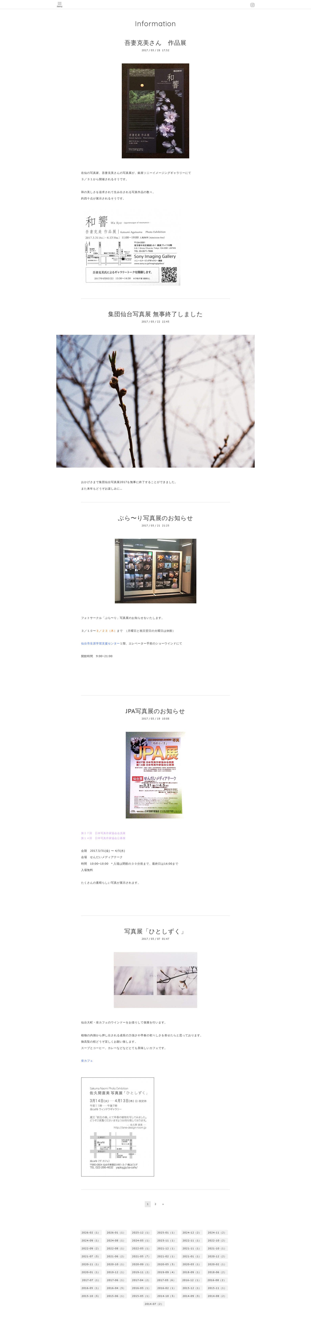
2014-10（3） (166, 1296)
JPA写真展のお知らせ (155, 711)
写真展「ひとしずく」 (155, 931)
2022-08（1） (116, 1248)
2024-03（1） (141, 1240)
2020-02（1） (217, 1264)
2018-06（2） (217, 1272)
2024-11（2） (217, 1232)
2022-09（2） (91, 1248)
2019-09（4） (166, 1272)
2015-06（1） (116, 1296)
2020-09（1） (141, 1264)
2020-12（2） (217, 1256)
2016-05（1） (91, 1288)
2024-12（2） (191, 1232)
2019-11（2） (141, 1272)
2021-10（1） (217, 1248)
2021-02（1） (166, 1256)
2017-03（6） (166, 1280)
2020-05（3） (166, 1264)
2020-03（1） (191, 1264)
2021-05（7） (141, 1256)
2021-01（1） (191, 1256)
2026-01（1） (116, 1232)
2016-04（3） (116, 1288)
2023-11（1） (166, 1240)
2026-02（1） (91, 1232)
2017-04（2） (141, 1280)
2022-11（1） (191, 1240)
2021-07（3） (91, 1256)
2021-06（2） (116, 1256)
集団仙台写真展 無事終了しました (155, 314)
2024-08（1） (116, 1240)
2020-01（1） (91, 1272)
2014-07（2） (154, 1304)
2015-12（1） (191, 1288)
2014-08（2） (217, 1296)
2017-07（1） (91, 1280)
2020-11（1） (91, 1264)
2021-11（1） (191, 1248)
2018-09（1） (191, 1272)
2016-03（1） (141, 1288)
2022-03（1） (141, 1248)
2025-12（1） (141, 1232)
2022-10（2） (217, 1240)
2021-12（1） (166, 1248)
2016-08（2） (216, 1280)
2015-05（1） (141, 1296)
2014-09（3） (191, 1296)
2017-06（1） (116, 1280)
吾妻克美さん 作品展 (155, 42)
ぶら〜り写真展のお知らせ (155, 518)
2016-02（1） (166, 1288)
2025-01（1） (166, 1232)
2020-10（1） (116, 1264)
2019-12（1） (116, 1272)
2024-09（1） (91, 1240)
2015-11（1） (217, 1288)
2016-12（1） (191, 1280)
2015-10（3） (91, 1296)
